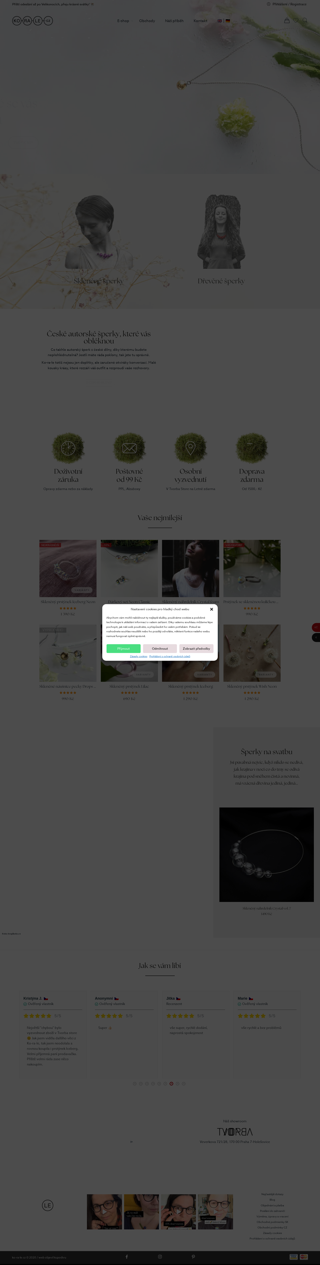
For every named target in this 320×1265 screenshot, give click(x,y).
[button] (212, 609)
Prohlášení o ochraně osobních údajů (169, 656)
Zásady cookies (138, 656)
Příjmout (123, 648)
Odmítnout (160, 648)
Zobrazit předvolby (196, 648)
